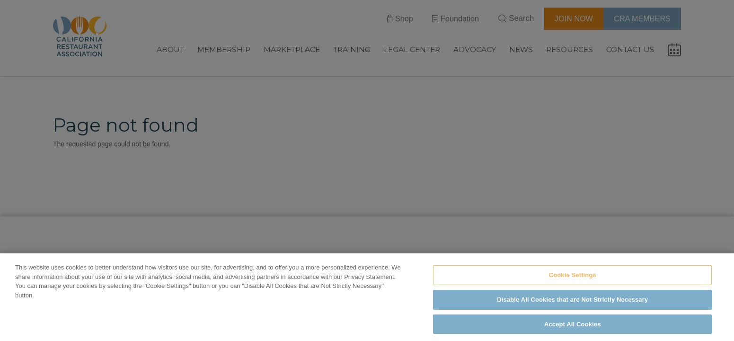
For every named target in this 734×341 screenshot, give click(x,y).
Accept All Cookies (572, 330)
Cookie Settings (572, 281)
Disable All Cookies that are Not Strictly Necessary (572, 305)
